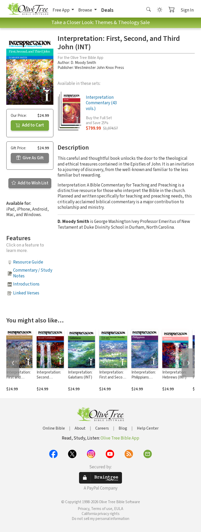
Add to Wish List (30, 183)
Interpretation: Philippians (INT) (143, 377)
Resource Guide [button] (28, 262)
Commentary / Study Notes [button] (32, 273)
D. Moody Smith (83, 62)
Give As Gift (30, 158)
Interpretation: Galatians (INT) (80, 375)
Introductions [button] (26, 284)
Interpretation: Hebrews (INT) (174, 375)
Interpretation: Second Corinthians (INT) (49, 380)
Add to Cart (30, 125)
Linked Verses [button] (26, 293)
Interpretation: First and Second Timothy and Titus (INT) (113, 380)
